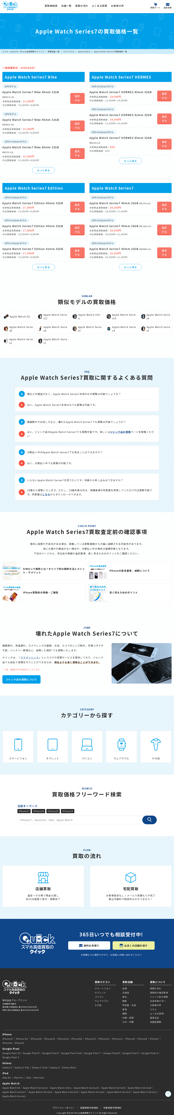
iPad (5, 1073)
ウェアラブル (69, 51)
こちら (46, 494)
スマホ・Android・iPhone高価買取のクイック (23, 51)
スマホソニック (30, 657)
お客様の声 (117, 5)
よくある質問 (99, 5)
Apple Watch (84, 51)
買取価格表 (51, 5)
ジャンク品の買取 (120, 432)
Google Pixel (10, 1048)
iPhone (7, 1034)
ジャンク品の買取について (21, 679)
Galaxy (7, 1063)
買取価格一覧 (53, 51)
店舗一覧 (66, 5)
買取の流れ (81, 5)
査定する (77, 98)
